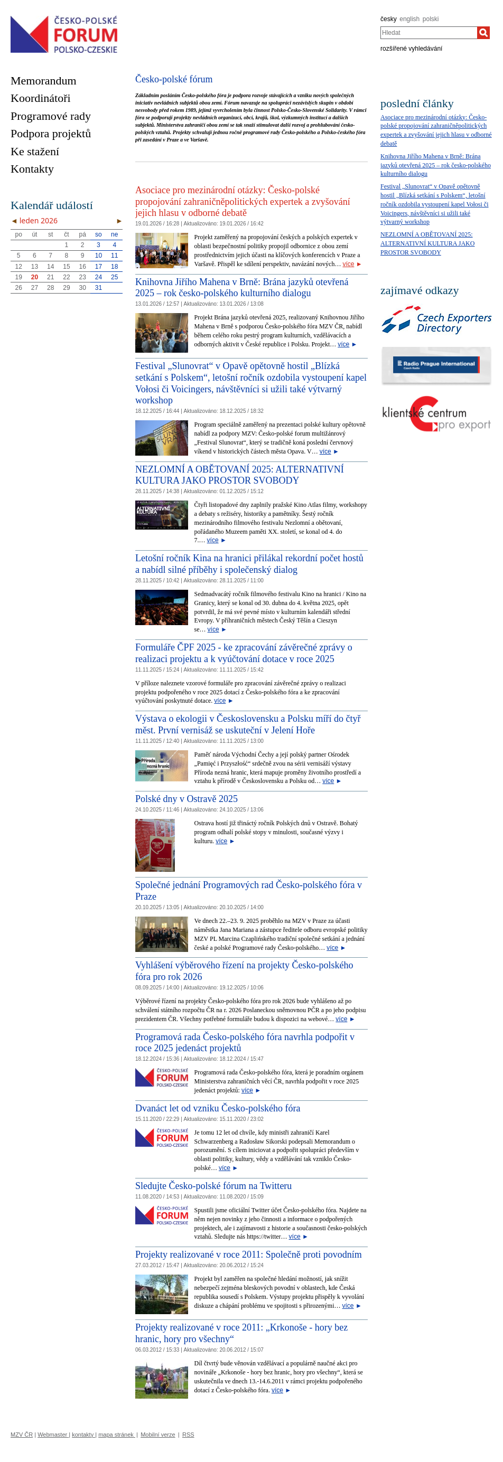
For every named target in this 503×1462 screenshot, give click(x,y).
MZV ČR (22, 1434)
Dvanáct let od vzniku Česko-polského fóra (217, 1108)
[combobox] (428, 32)
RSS (188, 1434)
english (409, 19)
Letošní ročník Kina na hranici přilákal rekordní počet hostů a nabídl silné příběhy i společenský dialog (249, 564)
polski (431, 19)
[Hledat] (483, 32)
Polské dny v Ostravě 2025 (186, 799)
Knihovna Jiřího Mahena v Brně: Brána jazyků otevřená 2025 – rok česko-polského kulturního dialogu (241, 288)
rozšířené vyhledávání (411, 48)
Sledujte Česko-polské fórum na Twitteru (213, 1186)
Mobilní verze (158, 1434)
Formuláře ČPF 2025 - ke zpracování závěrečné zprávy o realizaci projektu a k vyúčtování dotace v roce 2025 (243, 653)
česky (388, 19)
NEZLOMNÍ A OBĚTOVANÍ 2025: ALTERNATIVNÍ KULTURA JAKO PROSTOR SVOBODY (239, 475)
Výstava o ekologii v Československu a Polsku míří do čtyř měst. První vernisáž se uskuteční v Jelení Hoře (247, 724)
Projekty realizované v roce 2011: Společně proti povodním (248, 1254)
